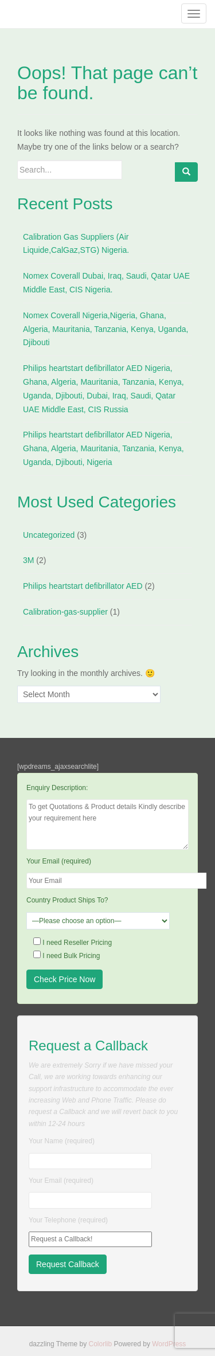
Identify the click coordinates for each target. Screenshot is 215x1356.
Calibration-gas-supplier (65, 611)
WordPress (169, 1344)
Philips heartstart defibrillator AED (83, 586)
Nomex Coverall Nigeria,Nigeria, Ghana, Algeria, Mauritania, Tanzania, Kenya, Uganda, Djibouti (105, 329)
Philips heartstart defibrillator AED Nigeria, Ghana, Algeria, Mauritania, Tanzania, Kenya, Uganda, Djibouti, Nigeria (103, 448)
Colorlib (100, 1344)
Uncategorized (49, 535)
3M (28, 560)
